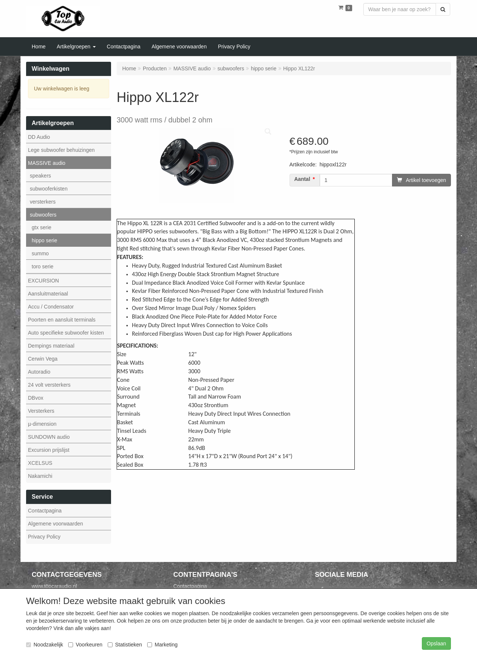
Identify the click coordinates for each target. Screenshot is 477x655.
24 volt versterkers (49, 385)
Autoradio (39, 372)
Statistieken (125, 645)
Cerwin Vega (42, 359)
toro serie (42, 266)
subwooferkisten (48, 189)
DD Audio (39, 137)
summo (40, 253)
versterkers (43, 202)
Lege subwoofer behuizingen (61, 150)
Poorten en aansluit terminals (61, 320)
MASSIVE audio (46, 163)
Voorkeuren (85, 645)
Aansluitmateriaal (48, 294)
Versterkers (41, 411)
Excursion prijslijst (48, 450)
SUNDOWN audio (49, 437)
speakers (40, 176)
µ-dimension (42, 424)
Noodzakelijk (44, 645)
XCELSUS (40, 463)
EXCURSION (43, 281)
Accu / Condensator (51, 307)
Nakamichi (40, 476)
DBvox (35, 398)
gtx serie (41, 227)
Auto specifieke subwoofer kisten (66, 333)
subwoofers (43, 215)
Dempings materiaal (51, 346)
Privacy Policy (44, 537)
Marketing (162, 645)
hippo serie (44, 240)
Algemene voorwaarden (55, 524)
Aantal (302, 179)
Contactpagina (44, 511)
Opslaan (436, 643)
